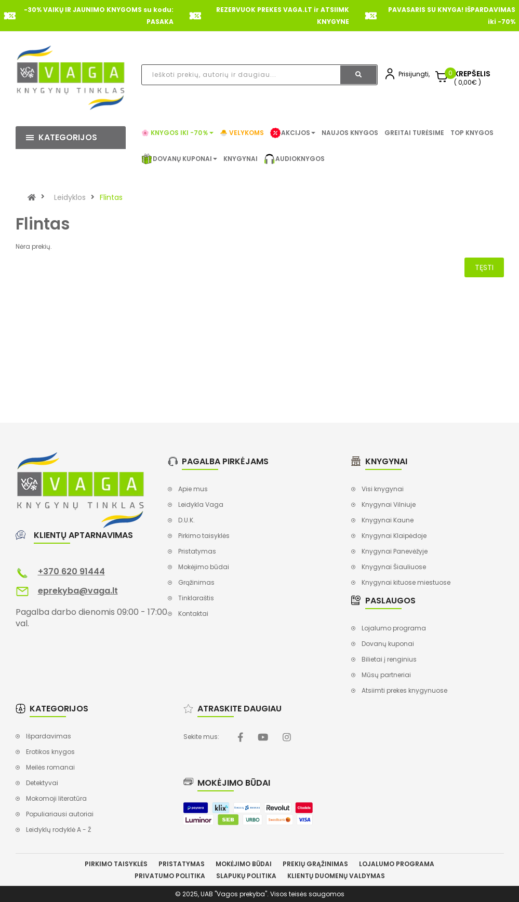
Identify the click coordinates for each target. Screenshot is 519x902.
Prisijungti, (414, 74)
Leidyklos (70, 197)
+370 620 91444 (71, 571)
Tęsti (484, 267)
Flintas (111, 197)
